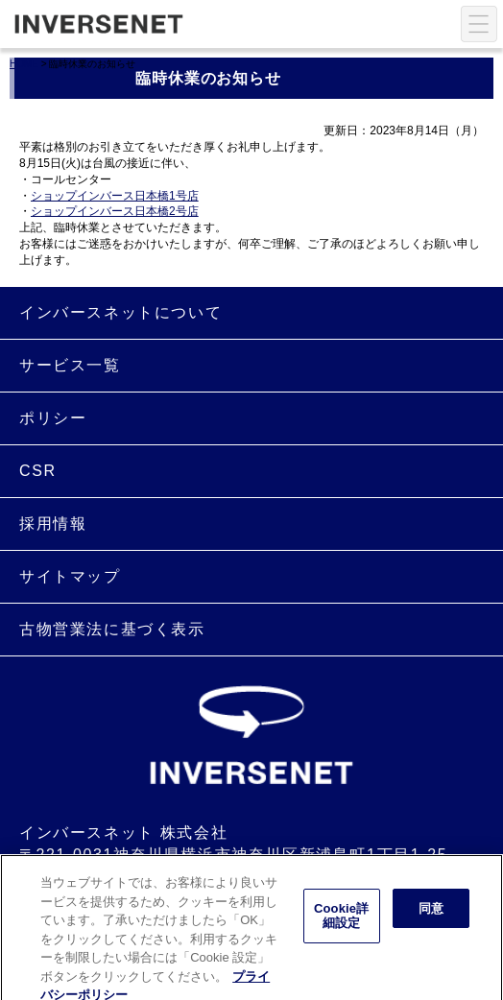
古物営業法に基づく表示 (112, 629)
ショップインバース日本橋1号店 (115, 195)
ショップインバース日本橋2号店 (115, 211)
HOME (24, 64)
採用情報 (52, 523)
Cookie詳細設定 (341, 922)
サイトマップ (70, 576)
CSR (38, 471)
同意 (431, 914)
